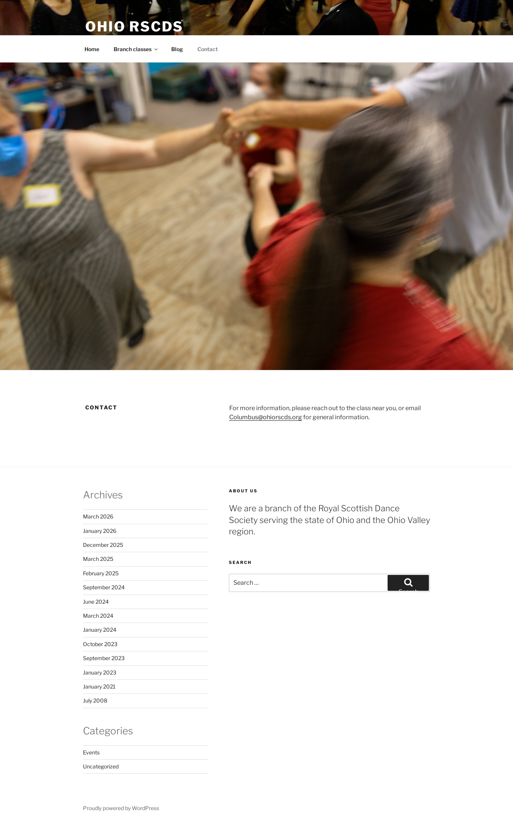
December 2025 (103, 545)
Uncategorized (101, 766)
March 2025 (98, 559)
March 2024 (98, 615)
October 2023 (100, 644)
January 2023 (99, 672)
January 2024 (99, 629)
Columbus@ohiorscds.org (265, 417)
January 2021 (99, 686)
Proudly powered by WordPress (121, 808)
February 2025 (101, 573)
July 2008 (95, 700)
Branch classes (136, 49)
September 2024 (104, 587)
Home (91, 49)
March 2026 (98, 516)
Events (91, 752)
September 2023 (104, 658)
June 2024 (96, 601)
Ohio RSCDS (134, 26)
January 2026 (99, 531)
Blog (177, 49)
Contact (207, 49)
